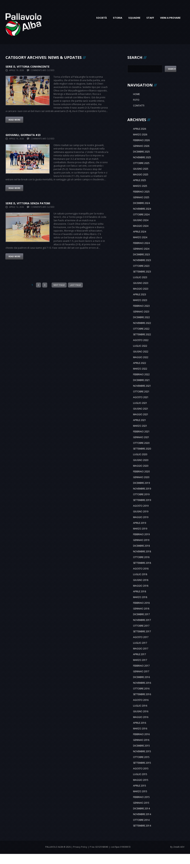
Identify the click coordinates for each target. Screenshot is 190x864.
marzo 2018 (140, 597)
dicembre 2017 (141, 614)
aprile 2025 (139, 180)
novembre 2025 (142, 157)
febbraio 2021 (141, 431)
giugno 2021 (140, 408)
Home (136, 94)
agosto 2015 (140, 768)
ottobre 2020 (141, 443)
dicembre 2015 (141, 745)
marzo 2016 (140, 728)
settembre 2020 (142, 448)
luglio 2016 (140, 705)
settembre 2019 (142, 500)
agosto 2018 (140, 568)
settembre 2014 (142, 825)
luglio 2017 (140, 642)
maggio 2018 (140, 585)
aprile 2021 (139, 420)
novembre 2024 (142, 208)
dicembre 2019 (141, 483)
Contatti (138, 105)
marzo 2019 (140, 528)
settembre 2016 (142, 694)
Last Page (75, 284)
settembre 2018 (142, 563)
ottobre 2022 (141, 328)
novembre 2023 (142, 260)
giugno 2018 (140, 580)
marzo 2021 (140, 425)
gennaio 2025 (141, 197)
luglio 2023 (140, 277)
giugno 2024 (140, 220)
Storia (117, 17)
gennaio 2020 (141, 477)
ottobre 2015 (141, 757)
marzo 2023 (140, 300)
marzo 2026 (140, 134)
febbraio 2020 (141, 471)
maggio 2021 (140, 414)
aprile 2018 (139, 591)
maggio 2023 (140, 288)
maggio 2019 (140, 517)
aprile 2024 (139, 231)
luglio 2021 (140, 403)
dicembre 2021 (141, 380)
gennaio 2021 (141, 437)
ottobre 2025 (141, 163)
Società (101, 17)
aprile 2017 (139, 654)
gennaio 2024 (141, 248)
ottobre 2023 (141, 266)
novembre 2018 (142, 551)
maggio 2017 (140, 648)
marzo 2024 (140, 237)
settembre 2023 (142, 271)
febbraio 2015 (141, 797)
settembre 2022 (142, 334)
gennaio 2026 (141, 146)
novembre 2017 (142, 620)
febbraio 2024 (141, 243)
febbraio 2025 (141, 191)
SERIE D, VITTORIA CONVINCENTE (27, 66)
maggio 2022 (140, 357)
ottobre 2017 (141, 625)
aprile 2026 (139, 128)
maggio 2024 (140, 226)
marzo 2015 (140, 791)
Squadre (134, 17)
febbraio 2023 (141, 305)
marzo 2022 (140, 368)
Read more (14, 119)
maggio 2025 (140, 174)
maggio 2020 (140, 465)
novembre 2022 (142, 323)
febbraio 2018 (141, 602)
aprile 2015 (139, 785)
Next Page (59, 284)
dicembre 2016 (141, 677)
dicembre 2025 (141, 151)
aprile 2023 (139, 294)
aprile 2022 (139, 363)
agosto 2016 (140, 700)
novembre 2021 (142, 385)
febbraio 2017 (141, 665)
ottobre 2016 (141, 688)
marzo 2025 (140, 186)
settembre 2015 (142, 762)
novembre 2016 (142, 682)
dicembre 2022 (141, 317)
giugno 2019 (140, 511)
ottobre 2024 (141, 214)
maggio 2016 (140, 717)
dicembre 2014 (141, 808)
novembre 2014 (142, 814)
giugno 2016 (140, 711)
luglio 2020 (140, 454)
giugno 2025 (140, 168)
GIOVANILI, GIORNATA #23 (23, 135)
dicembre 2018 (141, 545)
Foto (136, 99)
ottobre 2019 (141, 494)
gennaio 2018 (141, 608)
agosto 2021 (140, 397)
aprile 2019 (139, 523)
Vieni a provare (170, 17)
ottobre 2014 (141, 820)
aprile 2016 (139, 722)
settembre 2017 (142, 631)
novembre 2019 (142, 488)
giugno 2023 (140, 283)
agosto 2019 (140, 505)
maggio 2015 (140, 780)
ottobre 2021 (141, 391)
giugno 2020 (140, 460)
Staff (150, 17)
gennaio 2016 (141, 740)
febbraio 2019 (141, 534)
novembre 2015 (142, 751)
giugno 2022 (140, 351)
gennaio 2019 (141, 540)
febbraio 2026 (141, 140)
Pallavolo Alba (54, 846)
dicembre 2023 (141, 254)
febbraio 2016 (141, 734)
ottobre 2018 (141, 557)
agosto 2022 (140, 340)
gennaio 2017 (141, 671)
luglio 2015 (140, 774)
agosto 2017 (140, 637)
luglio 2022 (140, 345)
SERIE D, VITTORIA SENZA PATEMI (28, 203)
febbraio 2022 (141, 374)
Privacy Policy (80, 846)
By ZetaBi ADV (177, 846)
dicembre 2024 (141, 203)
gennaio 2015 (141, 802)
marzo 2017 (140, 660)
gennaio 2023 (141, 311)
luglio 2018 (140, 574)
